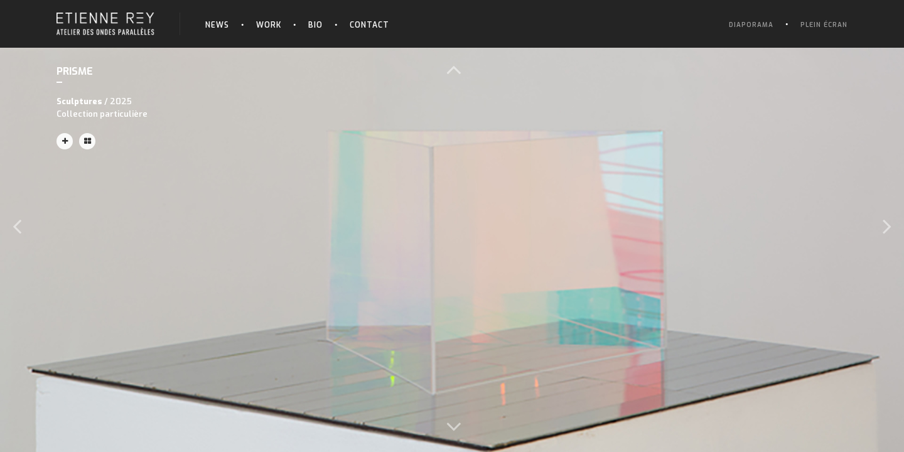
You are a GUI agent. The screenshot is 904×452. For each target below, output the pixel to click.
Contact (369, 25)
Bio (315, 25)
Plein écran (824, 25)
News (217, 25)
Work (268, 25)
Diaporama (751, 25)
